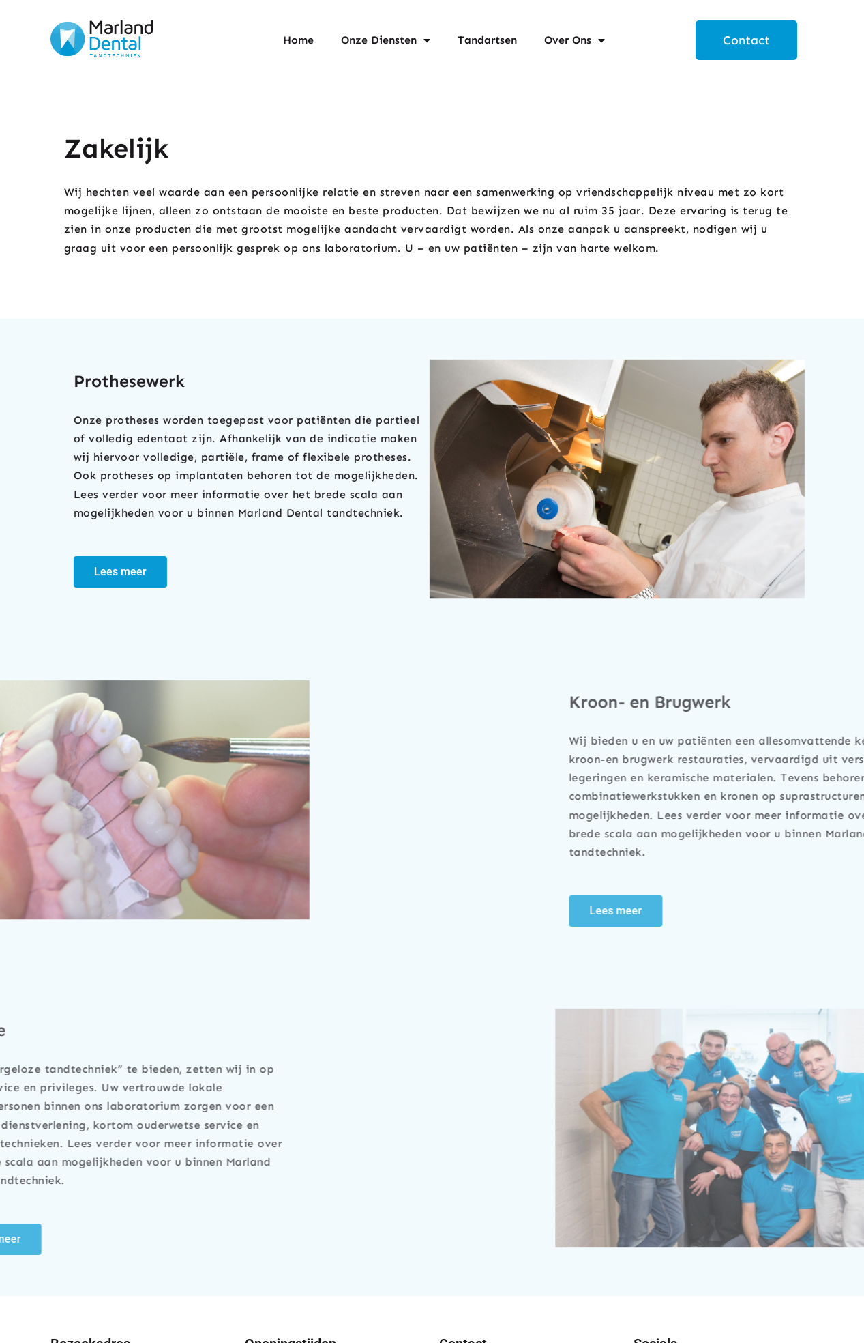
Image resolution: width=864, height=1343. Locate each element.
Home (298, 39)
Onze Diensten (385, 40)
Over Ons (574, 40)
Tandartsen (487, 39)
